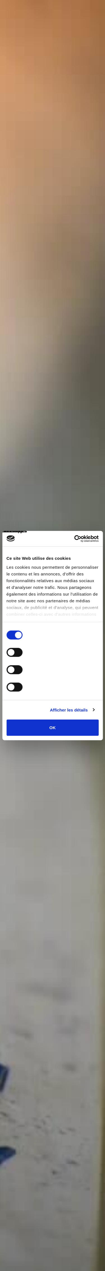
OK (52, 727)
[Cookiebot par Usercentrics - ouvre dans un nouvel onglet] (75, 538)
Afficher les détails (69, 709)
